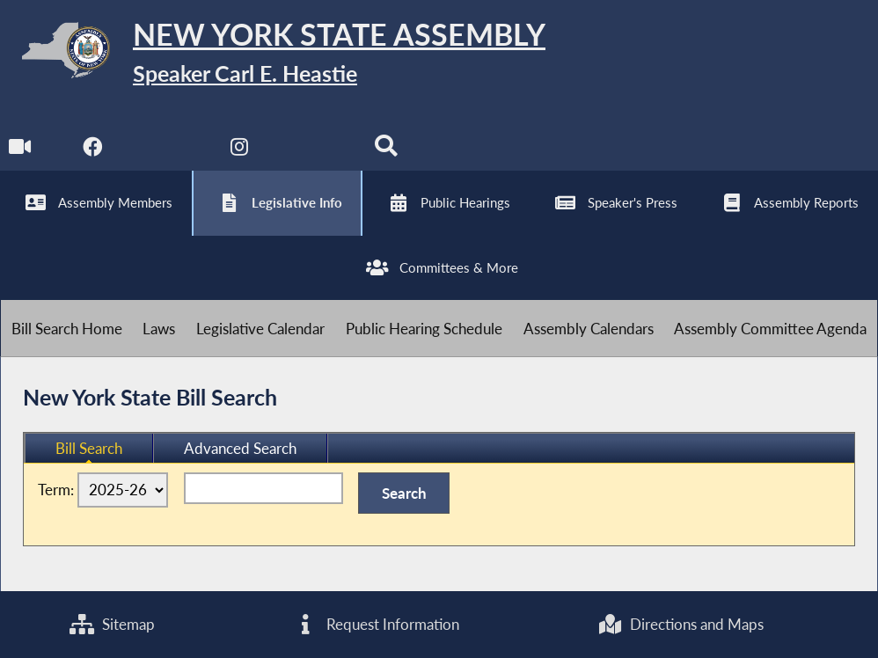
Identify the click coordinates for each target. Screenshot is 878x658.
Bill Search (88, 448)
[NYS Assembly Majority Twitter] (166, 151)
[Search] (386, 151)
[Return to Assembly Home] (272, 54)
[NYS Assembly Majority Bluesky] (313, 151)
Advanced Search (240, 448)
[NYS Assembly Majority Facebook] (93, 151)
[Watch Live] (20, 151)
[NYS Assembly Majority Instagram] (240, 151)
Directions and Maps (680, 624)
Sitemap (112, 624)
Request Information (375, 624)
